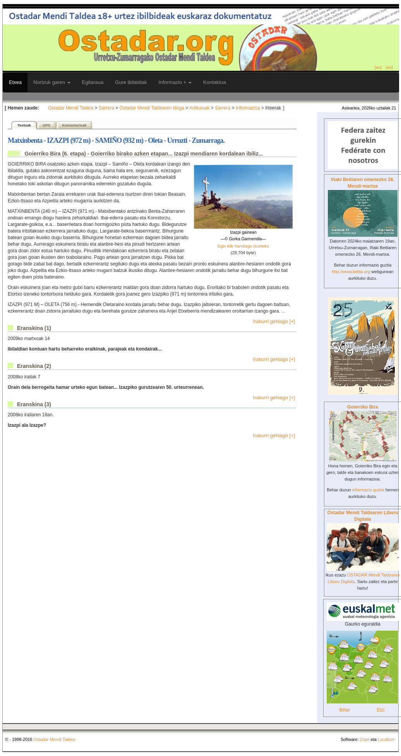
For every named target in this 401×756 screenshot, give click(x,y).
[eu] (378, 67)
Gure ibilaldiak (131, 82)
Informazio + (175, 82)
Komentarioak (74, 125)
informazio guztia (368, 489)
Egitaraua (93, 82)
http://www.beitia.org (351, 271)
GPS (46, 125)
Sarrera (106, 108)
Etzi (380, 710)
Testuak (24, 125)
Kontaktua (214, 82)
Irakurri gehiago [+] (274, 321)
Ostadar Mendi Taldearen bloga (152, 108)
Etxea (15, 82)
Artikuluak (199, 108)
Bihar (344, 710)
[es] (389, 67)
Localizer (386, 739)
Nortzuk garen (51, 82)
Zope (364, 739)
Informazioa (248, 108)
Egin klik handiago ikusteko (243, 246)
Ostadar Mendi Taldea (70, 108)
